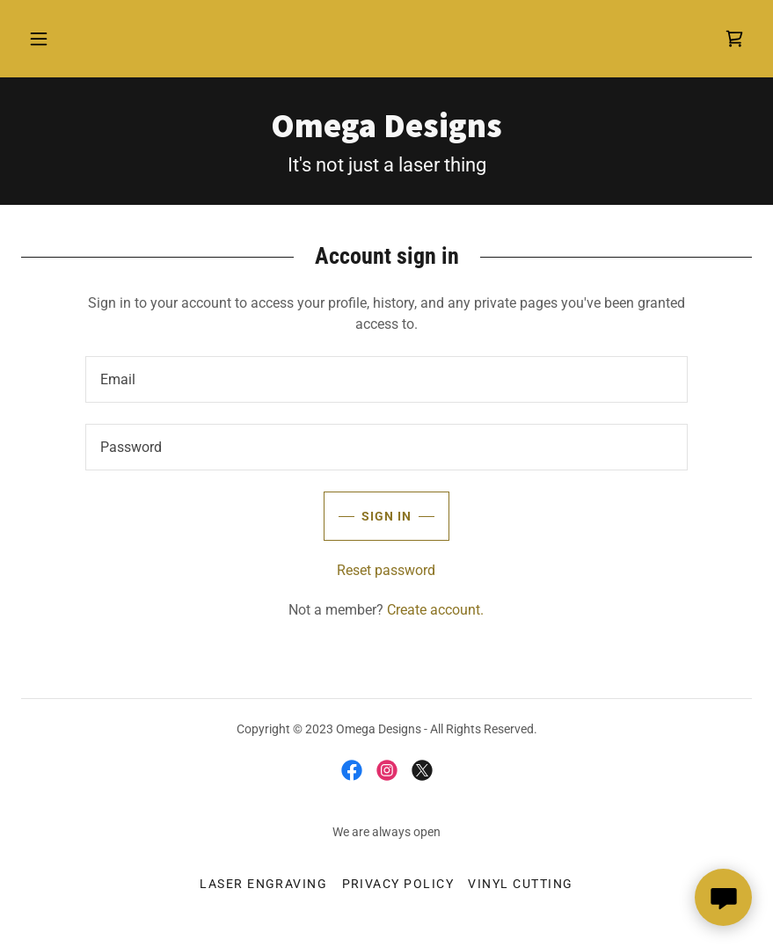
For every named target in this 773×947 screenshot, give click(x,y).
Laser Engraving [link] (263, 884)
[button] (38, 38)
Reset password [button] (386, 570)
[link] (734, 38)
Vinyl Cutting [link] (520, 884)
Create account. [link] (435, 609)
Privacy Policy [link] (398, 884)
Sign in (368, 516)
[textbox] (386, 379)
